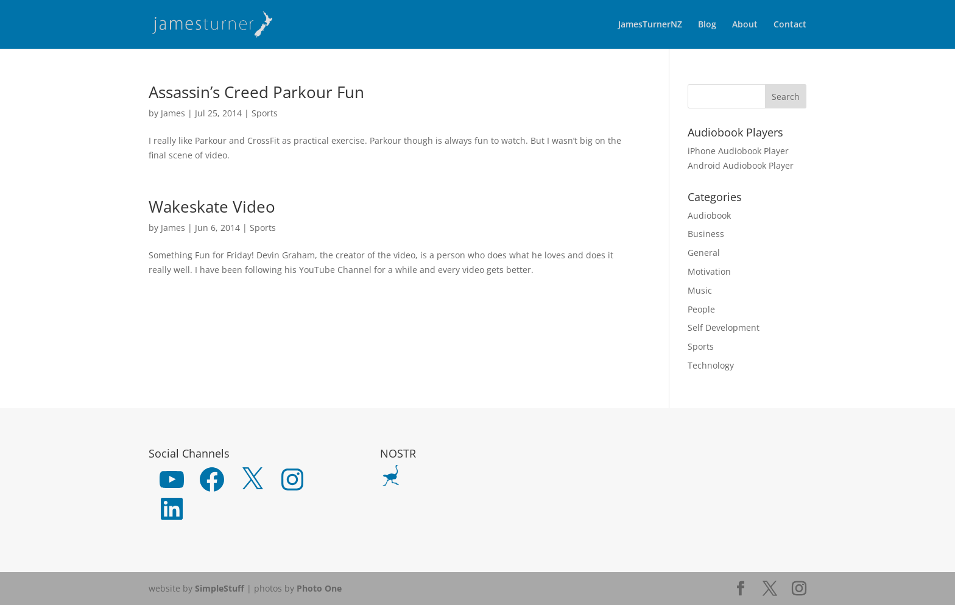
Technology (711, 365)
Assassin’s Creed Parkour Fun (256, 92)
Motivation (709, 271)
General (704, 252)
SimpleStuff (219, 588)
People (701, 309)
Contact (790, 25)
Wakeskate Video (212, 207)
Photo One (319, 588)
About (745, 25)
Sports (265, 113)
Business (706, 233)
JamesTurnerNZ (650, 25)
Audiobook (709, 215)
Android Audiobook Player (741, 165)
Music (700, 290)
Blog (707, 25)
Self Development (723, 327)
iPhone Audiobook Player (738, 151)
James (173, 113)
